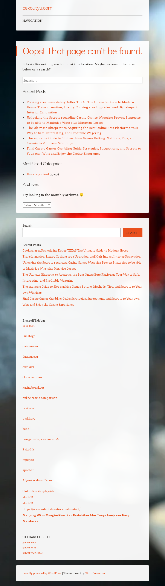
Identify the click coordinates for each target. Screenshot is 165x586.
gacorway (29, 542)
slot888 (28, 497)
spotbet (28, 470)
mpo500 (28, 460)
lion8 (26, 429)
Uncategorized (38, 174)
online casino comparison (40, 398)
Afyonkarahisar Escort (38, 480)
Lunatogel (29, 336)
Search (27, 225)
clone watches (32, 377)
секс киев (28, 367)
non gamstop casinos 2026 (41, 439)
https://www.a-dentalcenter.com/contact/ (52, 509)
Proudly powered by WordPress (42, 573)
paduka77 (29, 418)
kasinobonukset (33, 387)
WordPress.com (95, 573)
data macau (30, 346)
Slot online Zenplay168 (38, 491)
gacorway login (33, 552)
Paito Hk (28, 449)
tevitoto (28, 408)
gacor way (30, 547)
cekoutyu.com (37, 8)
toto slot (29, 326)
